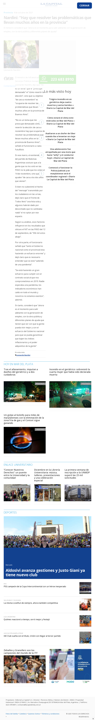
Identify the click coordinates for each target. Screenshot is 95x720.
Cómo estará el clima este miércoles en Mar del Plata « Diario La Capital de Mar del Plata (57, 122)
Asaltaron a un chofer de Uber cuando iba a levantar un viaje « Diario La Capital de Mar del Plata (57, 138)
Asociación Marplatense (13, 633)
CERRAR (84, 5)
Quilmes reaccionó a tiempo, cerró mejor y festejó (27, 619)
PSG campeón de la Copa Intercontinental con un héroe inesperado (35, 586)
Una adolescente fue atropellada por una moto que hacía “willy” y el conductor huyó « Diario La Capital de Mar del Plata (57, 155)
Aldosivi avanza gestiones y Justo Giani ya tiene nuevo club (45, 572)
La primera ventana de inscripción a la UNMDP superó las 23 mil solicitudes (77, 473)
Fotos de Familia (12, 714)
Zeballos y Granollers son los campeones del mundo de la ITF (21, 651)
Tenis (42, 658)
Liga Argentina (9, 617)
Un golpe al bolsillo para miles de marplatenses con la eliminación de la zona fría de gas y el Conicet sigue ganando (24, 418)
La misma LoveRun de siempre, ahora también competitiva (31, 603)
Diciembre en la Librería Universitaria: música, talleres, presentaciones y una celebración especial (47, 475)
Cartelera (22, 714)
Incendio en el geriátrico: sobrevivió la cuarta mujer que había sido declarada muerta (69, 372)
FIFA (5, 584)
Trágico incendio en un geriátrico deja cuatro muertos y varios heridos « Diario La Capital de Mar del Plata (56, 105)
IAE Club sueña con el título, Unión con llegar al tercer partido (32, 636)
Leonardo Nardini (23, 355)
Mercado (9, 565)
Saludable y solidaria (12, 600)
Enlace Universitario (20, 487)
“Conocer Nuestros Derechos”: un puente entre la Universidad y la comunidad (17, 473)
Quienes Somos (34, 714)
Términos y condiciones (50, 714)
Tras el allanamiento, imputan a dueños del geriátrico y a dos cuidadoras (21, 372)
